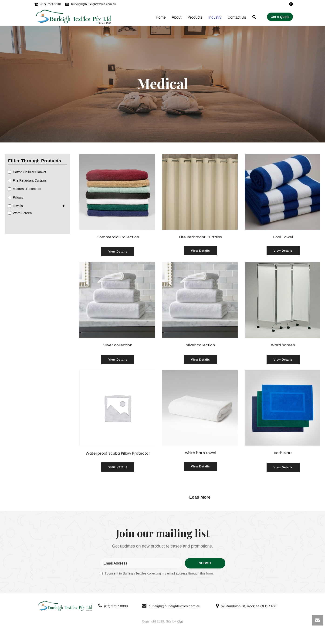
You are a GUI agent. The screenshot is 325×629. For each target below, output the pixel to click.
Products (195, 17)
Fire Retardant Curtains (30, 180)
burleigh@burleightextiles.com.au (93, 4)
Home (161, 17)
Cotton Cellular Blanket (29, 172)
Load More (199, 497)
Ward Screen (22, 213)
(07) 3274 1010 (51, 4)
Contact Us (237, 17)
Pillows (18, 197)
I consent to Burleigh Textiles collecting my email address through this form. (159, 573)
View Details (117, 251)
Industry (215, 17)
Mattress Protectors (27, 189)
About (177, 17)
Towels (18, 206)
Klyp (180, 621)
